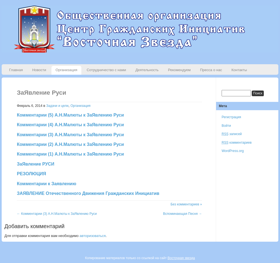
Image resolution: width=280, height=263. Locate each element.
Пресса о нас (211, 70)
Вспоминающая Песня (182, 214)
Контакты (239, 70)
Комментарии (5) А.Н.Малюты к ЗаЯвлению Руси (70, 115)
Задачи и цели (57, 106)
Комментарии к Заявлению (46, 183)
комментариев (237, 143)
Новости (39, 70)
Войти (226, 126)
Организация (66, 70)
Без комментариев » (186, 204)
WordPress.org (233, 151)
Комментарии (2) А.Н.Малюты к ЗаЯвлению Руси (70, 144)
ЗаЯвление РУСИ (35, 164)
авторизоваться (93, 236)
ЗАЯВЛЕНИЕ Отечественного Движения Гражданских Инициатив (88, 193)
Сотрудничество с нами (106, 70)
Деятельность (147, 70)
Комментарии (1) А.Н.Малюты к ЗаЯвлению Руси (70, 154)
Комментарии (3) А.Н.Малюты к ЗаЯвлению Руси (70, 134)
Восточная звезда (181, 258)
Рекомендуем (179, 70)
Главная (16, 70)
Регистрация (231, 117)
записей (232, 134)
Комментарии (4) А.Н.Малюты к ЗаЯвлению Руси (70, 124)
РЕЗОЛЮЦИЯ (31, 173)
